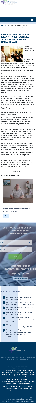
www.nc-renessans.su (9, 388)
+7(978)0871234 (24, 273)
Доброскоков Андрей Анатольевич (16, 208)
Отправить (11, 256)
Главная (3, 26)
